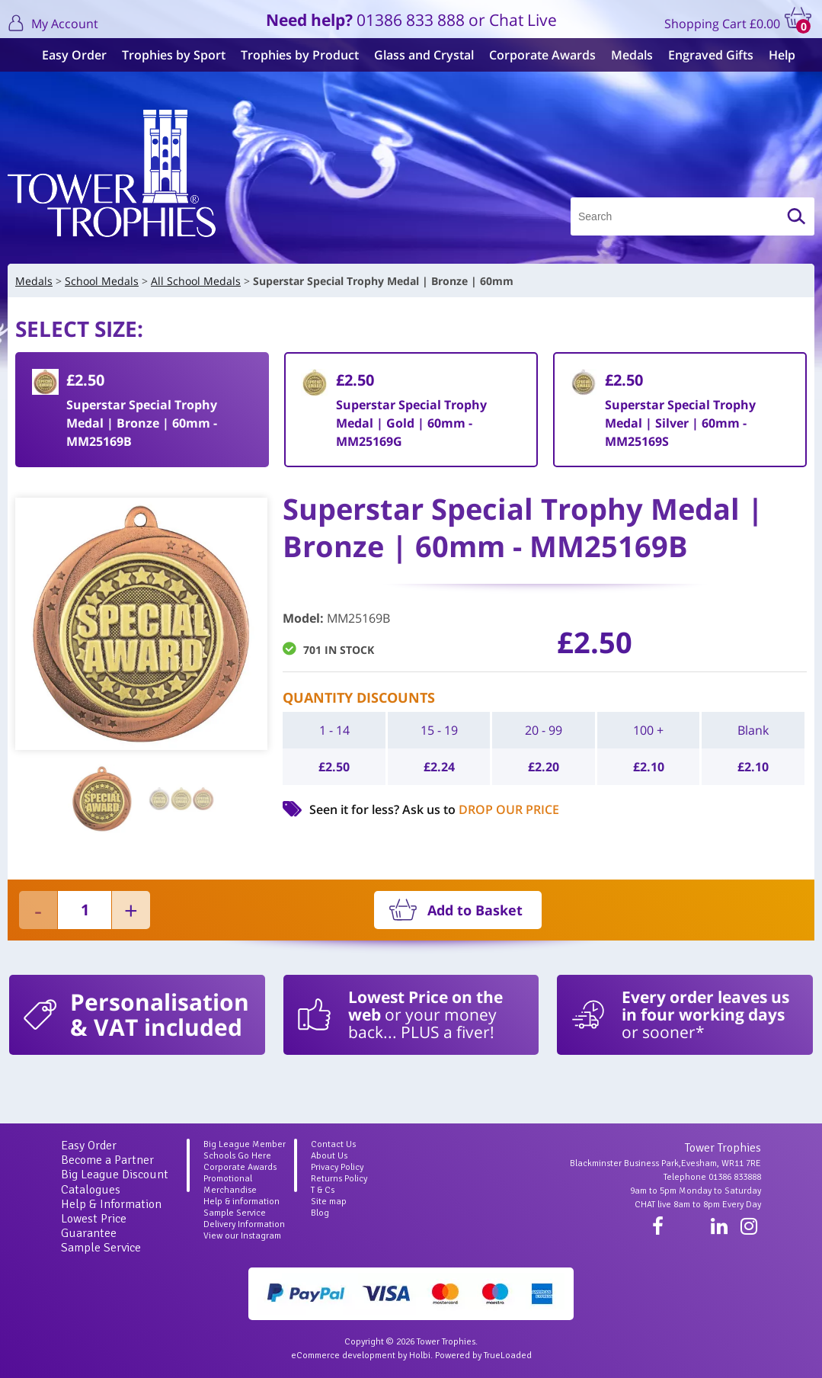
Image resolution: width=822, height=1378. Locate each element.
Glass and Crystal (416, 54)
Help (774, 54)
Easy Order (66, 54)
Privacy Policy (337, 1167)
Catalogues (90, 1189)
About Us (329, 1156)
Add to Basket (475, 910)
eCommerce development (343, 1355)
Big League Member (244, 1144)
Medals (624, 54)
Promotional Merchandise (230, 1184)
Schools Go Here (237, 1156)
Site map (329, 1201)
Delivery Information (244, 1224)
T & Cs (322, 1190)
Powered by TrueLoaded (483, 1355)
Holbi (419, 1355)
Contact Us (333, 1144)
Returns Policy (339, 1178)
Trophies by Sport (166, 54)
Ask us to (480, 809)
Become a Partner (107, 1160)
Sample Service (101, 1247)
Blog (320, 1213)
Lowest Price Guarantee (93, 1226)
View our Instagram (242, 1236)
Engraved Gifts (703, 54)
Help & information (241, 1201)
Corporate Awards (534, 54)
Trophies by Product (292, 54)
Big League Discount (114, 1174)
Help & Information (111, 1204)
